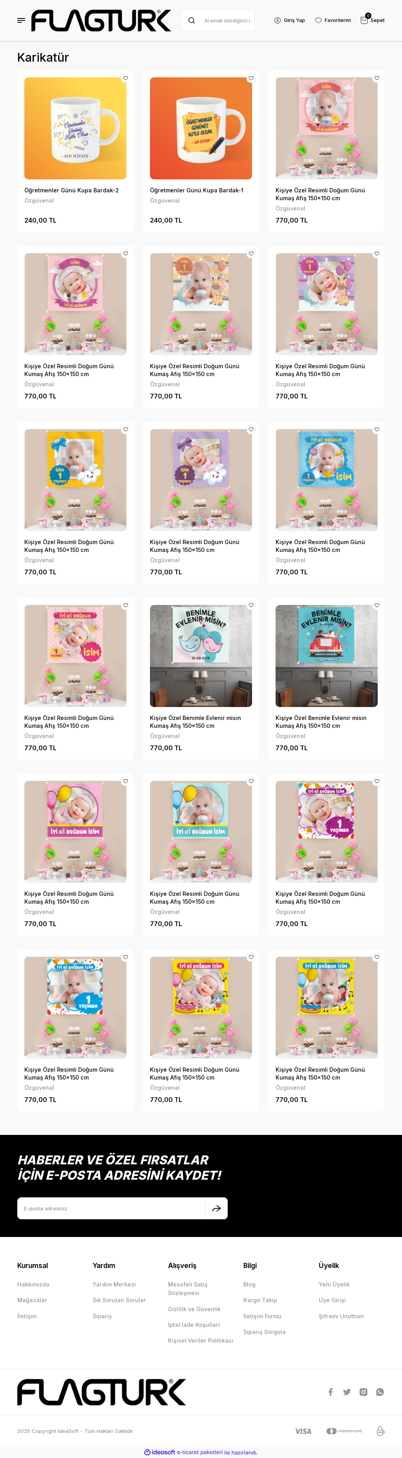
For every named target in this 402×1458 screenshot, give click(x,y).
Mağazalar (32, 1300)
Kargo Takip (260, 1300)
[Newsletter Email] (122, 1208)
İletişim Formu (262, 1316)
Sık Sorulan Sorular (119, 1300)
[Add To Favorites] (125, 78)
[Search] (217, 20)
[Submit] (217, 1208)
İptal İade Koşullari (194, 1324)
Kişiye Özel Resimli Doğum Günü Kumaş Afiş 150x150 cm (320, 194)
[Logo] (101, 20)
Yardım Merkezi (114, 1284)
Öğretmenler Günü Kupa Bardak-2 (71, 190)
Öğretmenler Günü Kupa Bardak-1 (196, 190)
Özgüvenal (39, 200)
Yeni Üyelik (334, 1284)
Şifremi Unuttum (341, 1316)
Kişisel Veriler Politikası (200, 1340)
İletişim (27, 1316)
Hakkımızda (33, 1284)
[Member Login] (288, 20)
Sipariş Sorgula (264, 1331)
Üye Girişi (332, 1300)
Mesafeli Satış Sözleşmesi (188, 1288)
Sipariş (102, 1316)
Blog (249, 1284)
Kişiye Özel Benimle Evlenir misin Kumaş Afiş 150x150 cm (195, 721)
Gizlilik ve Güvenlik (194, 1309)
